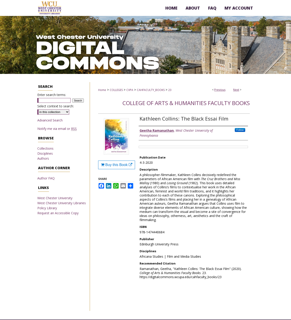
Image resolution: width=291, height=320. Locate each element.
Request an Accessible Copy (58, 213)
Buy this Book (116, 165)
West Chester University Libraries (61, 203)
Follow (240, 130)
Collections (45, 148)
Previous (219, 90)
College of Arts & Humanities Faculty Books (186, 103)
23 (169, 90)
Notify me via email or (57, 128)
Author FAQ (46, 178)
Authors (43, 158)
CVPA (129, 90)
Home (102, 90)
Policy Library (47, 208)
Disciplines (45, 153)
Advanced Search (50, 120)
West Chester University (54, 198)
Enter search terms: (51, 95)
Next (236, 90)
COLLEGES (116, 90)
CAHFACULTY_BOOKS (151, 90)
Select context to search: (55, 106)
